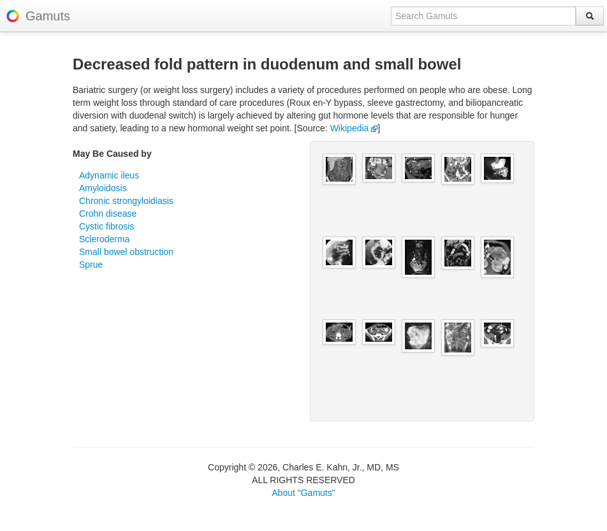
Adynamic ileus (109, 175)
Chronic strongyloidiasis (126, 201)
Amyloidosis (103, 188)
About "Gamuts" (303, 493)
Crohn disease (107, 213)
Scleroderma (104, 239)
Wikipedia (354, 128)
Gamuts (48, 16)
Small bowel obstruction (126, 252)
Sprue (91, 264)
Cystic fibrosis (106, 226)
